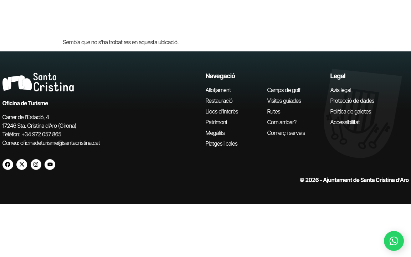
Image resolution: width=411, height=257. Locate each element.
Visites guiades (284, 100)
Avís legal (340, 90)
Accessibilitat (345, 122)
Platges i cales (222, 143)
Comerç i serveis (286, 132)
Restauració (219, 100)
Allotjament (218, 90)
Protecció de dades (352, 100)
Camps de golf (283, 90)
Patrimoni (216, 122)
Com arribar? (282, 122)
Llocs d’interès (222, 111)
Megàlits (215, 132)
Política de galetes (350, 111)
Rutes (274, 111)
